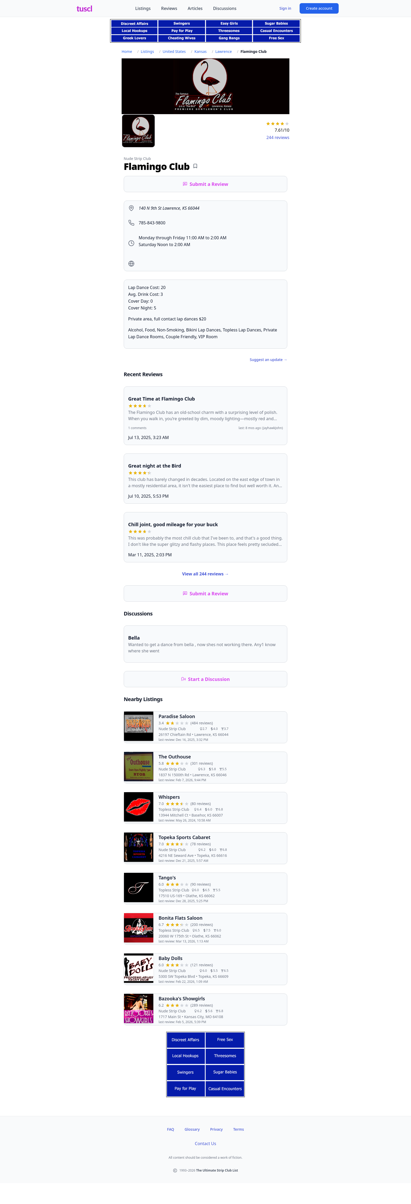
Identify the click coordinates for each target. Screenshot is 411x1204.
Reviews (169, 8)
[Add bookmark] (195, 166)
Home (127, 51)
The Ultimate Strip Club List (217, 1170)
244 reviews (277, 137)
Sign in (285, 8)
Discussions (224, 8)
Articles (195, 8)
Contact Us (205, 1143)
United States (174, 51)
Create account (319, 8)
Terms (238, 1129)
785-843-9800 (152, 223)
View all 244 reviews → (205, 574)
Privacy (216, 1129)
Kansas (200, 51)
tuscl (84, 8)
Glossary (192, 1129)
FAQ (170, 1129)
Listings (143, 8)
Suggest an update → (268, 359)
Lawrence (223, 51)
